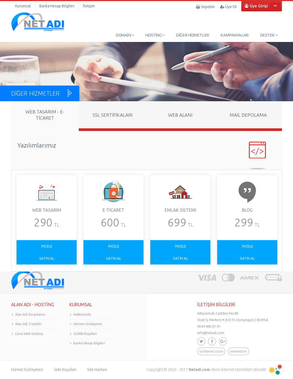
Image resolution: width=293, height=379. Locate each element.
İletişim (89, 6)
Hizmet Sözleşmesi (87, 324)
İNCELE (46, 246)
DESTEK (267, 35)
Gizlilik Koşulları (85, 333)
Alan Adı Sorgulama (30, 314)
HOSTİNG (153, 35)
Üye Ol (228, 7)
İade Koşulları (65, 369)
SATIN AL (46, 258)
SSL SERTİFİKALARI (113, 114)
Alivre (215, 369)
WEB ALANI (180, 114)
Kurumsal (23, 6)
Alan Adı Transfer (28, 324)
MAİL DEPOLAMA (248, 114)
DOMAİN (123, 35)
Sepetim (205, 7)
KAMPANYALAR (234, 35)
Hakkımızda (82, 314)
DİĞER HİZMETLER (192, 35)
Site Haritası (97, 369)
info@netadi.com (210, 333)
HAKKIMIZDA (238, 351)
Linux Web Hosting (29, 333)
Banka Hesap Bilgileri (56, 6)
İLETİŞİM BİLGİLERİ (211, 351)
